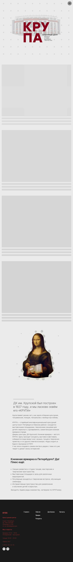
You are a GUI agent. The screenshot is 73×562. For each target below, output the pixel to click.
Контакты (62, 512)
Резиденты (39, 519)
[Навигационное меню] (70, 3)
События (38, 512)
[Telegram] (7, 550)
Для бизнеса (51, 512)
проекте (27, 512)
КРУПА (5, 513)
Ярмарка (38, 515)
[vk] (4, 550)
